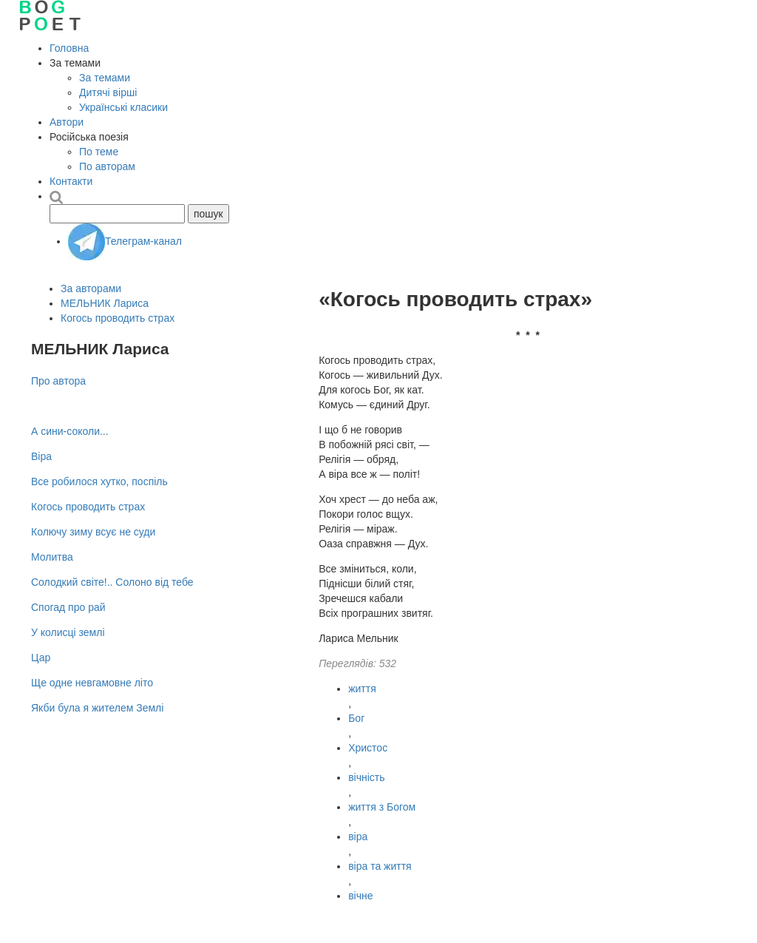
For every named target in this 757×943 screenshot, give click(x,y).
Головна (69, 48)
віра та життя (380, 866)
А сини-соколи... (70, 431)
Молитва (52, 557)
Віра (41, 456)
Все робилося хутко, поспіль (99, 481)
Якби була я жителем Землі (97, 708)
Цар (40, 657)
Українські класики (123, 107)
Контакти (71, 181)
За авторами (91, 288)
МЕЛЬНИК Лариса (105, 303)
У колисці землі (68, 632)
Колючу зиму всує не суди (93, 532)
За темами (104, 78)
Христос (367, 748)
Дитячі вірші (108, 92)
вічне (360, 896)
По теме (98, 152)
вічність (366, 777)
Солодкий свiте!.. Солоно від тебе (112, 582)
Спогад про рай (68, 607)
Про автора (58, 381)
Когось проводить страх (117, 318)
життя (362, 688)
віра (357, 836)
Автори (67, 122)
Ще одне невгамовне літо (92, 683)
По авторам (107, 166)
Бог (356, 718)
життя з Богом (381, 807)
